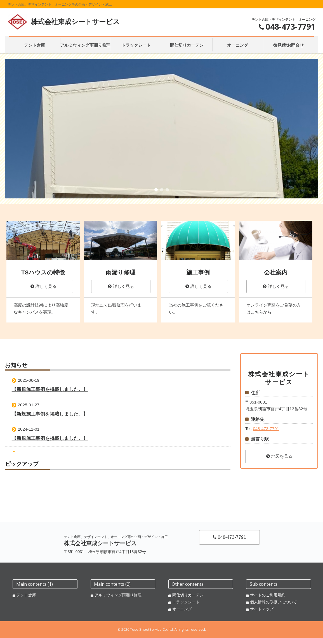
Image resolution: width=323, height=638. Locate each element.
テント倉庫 (26, 595)
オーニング (182, 609)
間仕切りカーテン (188, 595)
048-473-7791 (266, 428)
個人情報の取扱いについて (273, 602)
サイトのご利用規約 (267, 595)
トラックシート (186, 602)
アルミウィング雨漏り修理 (118, 595)
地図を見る (279, 456)
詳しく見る (43, 286)
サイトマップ (262, 609)
